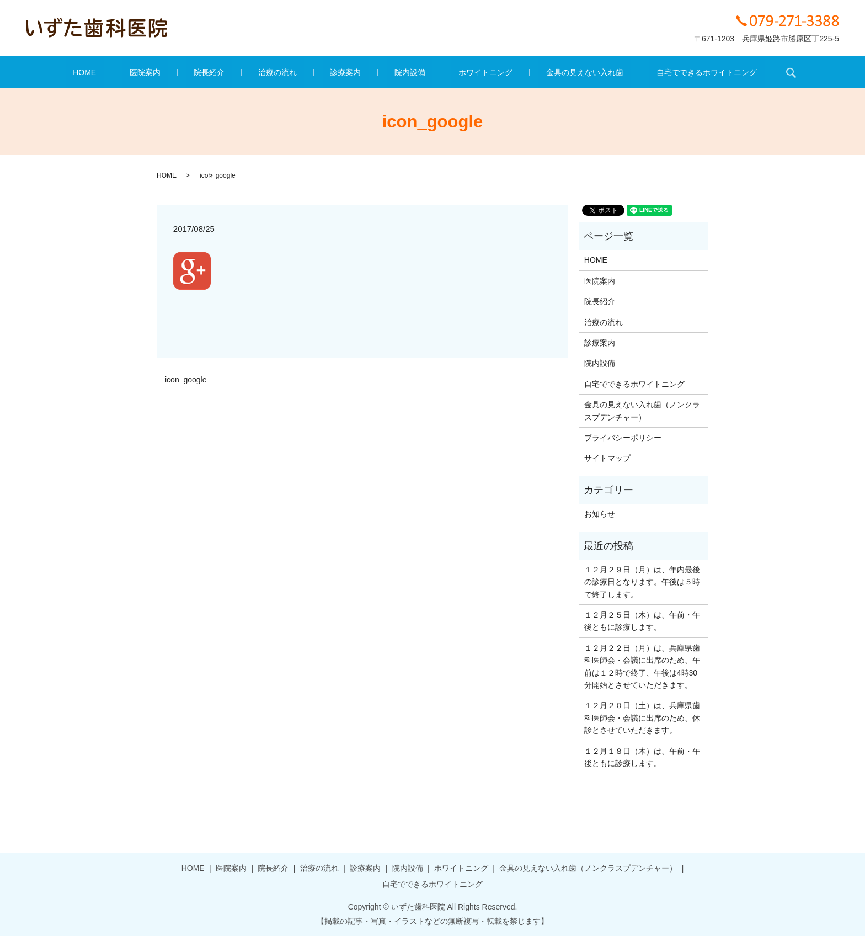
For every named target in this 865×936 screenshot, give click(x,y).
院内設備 (395, 72)
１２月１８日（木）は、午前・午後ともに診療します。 (642, 757)
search (724, 72)
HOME (144, 72)
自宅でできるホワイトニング (647, 72)
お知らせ (599, 513)
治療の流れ (292, 72)
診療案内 (345, 72)
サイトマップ (607, 458)
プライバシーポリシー (622, 437)
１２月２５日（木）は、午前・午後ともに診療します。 (642, 620)
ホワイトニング (456, 72)
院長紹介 (238, 72)
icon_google (186, 379)
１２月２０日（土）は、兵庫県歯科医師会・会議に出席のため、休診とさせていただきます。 (642, 718)
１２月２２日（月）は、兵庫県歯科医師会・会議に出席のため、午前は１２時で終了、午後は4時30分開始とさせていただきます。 (642, 666)
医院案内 (189, 72)
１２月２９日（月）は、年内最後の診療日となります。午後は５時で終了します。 (642, 582)
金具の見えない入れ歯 (540, 72)
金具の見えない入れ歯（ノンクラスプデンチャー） (642, 410)
